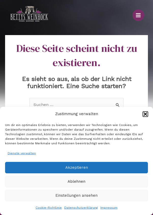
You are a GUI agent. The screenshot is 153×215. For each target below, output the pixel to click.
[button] (145, 114)
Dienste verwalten (22, 153)
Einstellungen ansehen (76, 195)
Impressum (108, 207)
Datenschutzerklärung (81, 207)
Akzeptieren (76, 167)
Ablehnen (76, 181)
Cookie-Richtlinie (49, 207)
